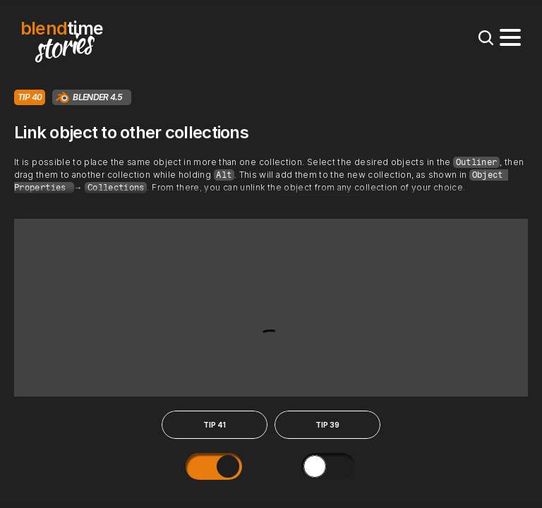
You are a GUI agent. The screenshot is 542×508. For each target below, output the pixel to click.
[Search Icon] (485, 37)
